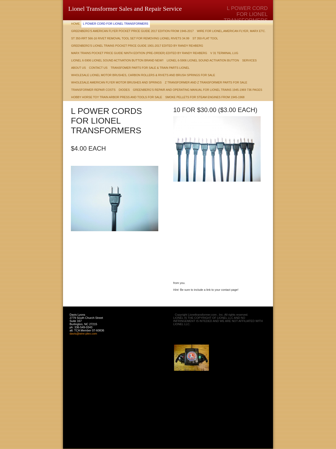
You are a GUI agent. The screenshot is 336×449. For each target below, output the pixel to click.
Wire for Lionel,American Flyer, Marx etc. (231, 31)
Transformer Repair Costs (93, 89)
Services (249, 60)
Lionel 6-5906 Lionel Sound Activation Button (203, 60)
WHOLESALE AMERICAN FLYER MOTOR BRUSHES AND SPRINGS (116, 82)
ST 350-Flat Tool (205, 38)
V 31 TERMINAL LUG (224, 53)
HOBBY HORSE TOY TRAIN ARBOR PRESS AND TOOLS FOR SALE (116, 97)
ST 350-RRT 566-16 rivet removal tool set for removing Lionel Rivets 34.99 (130, 38)
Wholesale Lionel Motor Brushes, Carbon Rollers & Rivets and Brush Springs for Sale (143, 75)
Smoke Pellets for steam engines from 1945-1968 (204, 97)
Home (75, 23)
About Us (78, 67)
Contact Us (98, 67)
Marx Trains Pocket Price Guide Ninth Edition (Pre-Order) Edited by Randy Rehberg (139, 53)
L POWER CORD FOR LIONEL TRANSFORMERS (115, 23)
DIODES (124, 89)
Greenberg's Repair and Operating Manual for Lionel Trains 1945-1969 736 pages (197, 89)
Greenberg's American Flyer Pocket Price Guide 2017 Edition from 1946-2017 (132, 31)
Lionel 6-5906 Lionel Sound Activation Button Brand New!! (117, 60)
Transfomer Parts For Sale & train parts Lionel (150, 67)
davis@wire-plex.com (83, 333)
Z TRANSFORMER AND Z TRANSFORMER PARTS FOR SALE (206, 82)
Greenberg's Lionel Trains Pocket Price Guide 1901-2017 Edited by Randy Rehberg (137, 45)
